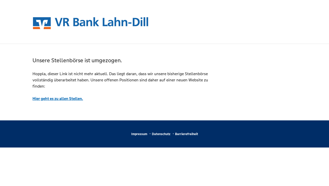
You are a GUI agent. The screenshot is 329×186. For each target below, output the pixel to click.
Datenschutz (161, 134)
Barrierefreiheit (186, 134)
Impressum (139, 134)
